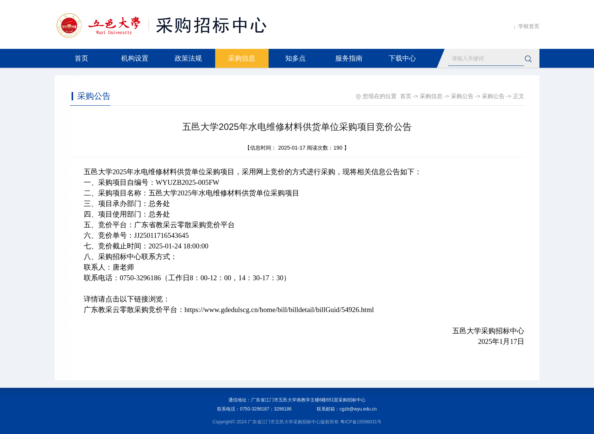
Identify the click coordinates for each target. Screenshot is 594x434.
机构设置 (134, 58)
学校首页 (528, 26)
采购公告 (462, 96)
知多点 (295, 58)
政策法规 (188, 58)
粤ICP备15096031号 (360, 422)
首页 (81, 58)
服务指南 (349, 58)
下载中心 (402, 58)
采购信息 (241, 58)
